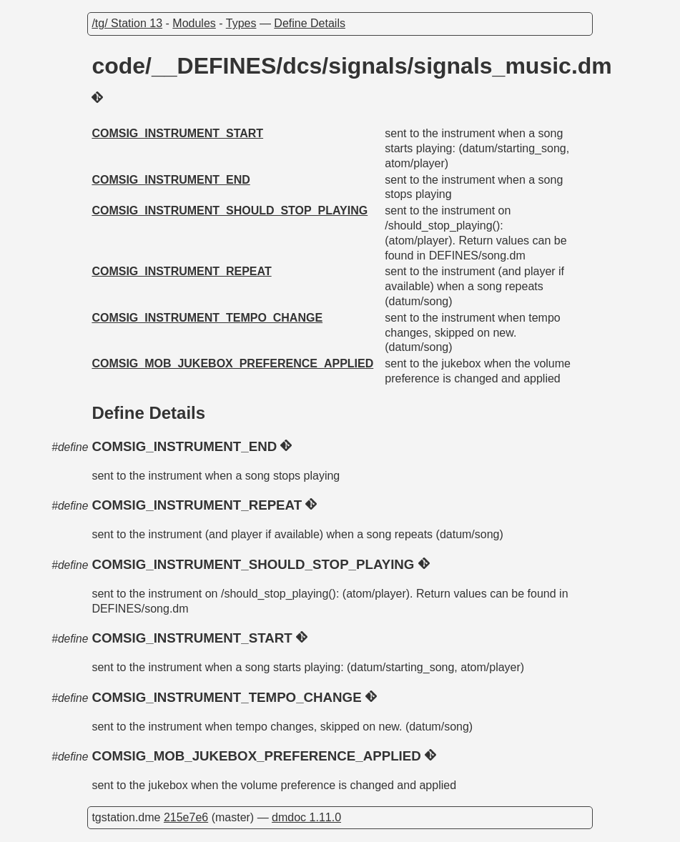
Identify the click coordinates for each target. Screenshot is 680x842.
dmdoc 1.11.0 (306, 817)
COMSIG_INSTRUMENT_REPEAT (181, 271)
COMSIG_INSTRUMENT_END (171, 180)
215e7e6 (186, 817)
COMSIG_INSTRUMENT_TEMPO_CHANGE (207, 318)
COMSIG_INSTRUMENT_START (177, 133)
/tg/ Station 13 (127, 23)
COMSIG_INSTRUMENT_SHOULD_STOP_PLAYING (230, 210)
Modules (193, 23)
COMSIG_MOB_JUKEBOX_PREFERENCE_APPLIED (232, 363)
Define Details (309, 23)
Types (241, 23)
